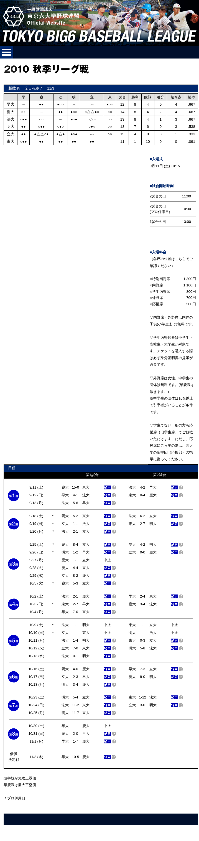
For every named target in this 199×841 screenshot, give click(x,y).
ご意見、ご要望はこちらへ (26, 832)
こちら (180, 259)
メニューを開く (6, 52)
